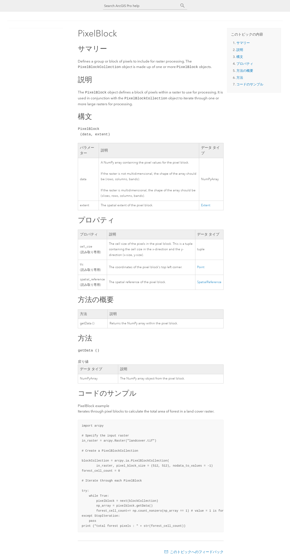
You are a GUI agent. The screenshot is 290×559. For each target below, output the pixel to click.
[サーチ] (182, 6)
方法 (239, 78)
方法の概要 (244, 71)
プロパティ (244, 64)
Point (200, 266)
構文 (239, 57)
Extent (205, 204)
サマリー (243, 43)
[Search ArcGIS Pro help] (141, 5)
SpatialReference (209, 281)
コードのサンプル (249, 84)
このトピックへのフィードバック (197, 550)
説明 (239, 50)
